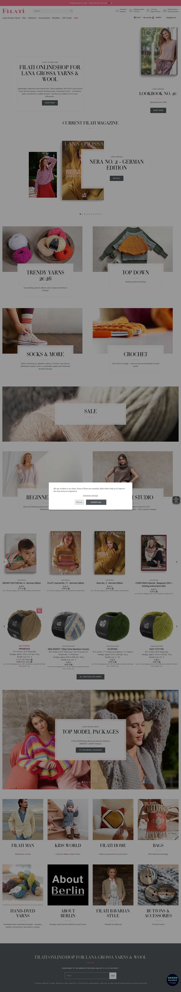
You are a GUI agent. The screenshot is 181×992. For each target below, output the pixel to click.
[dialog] (90, 496)
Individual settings (90, 495)
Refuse (79, 502)
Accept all (96, 502)
